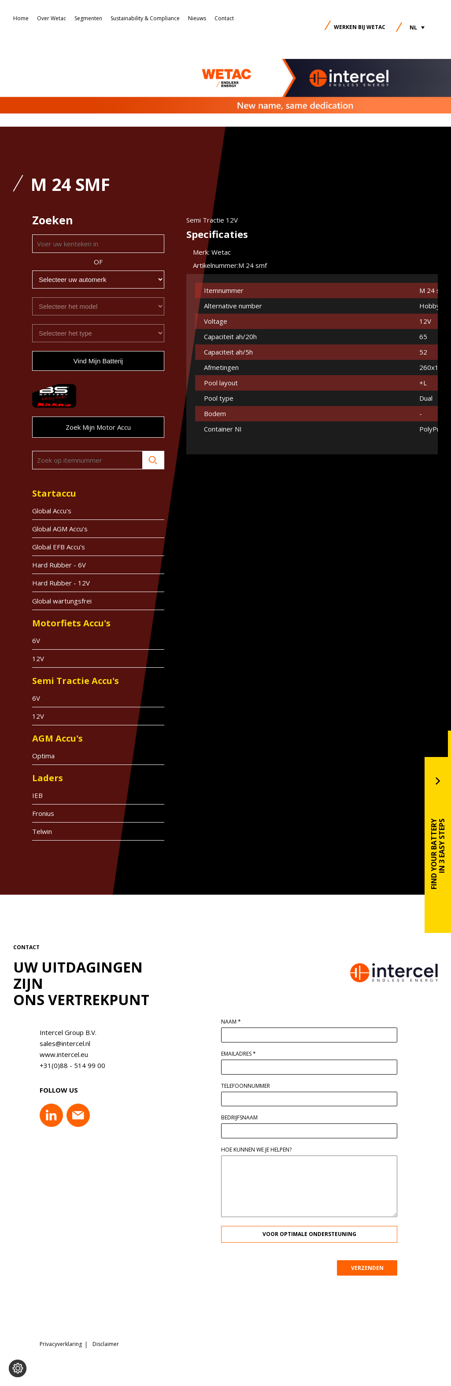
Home (21, 18)
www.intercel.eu (59, 1054)
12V (38, 658)
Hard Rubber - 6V (59, 564)
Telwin (42, 831)
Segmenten (88, 18)
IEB (37, 795)
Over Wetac (51, 18)
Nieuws (197, 18)
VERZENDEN (371, 1268)
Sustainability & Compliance (145, 18)
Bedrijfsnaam (244, 1117)
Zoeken (153, 460)
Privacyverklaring (61, 1344)
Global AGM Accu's (60, 528)
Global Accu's (51, 510)
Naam (235, 1021)
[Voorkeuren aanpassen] (17, 1368)
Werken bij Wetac (359, 27)
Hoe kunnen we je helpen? (261, 1149)
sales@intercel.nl (60, 1043)
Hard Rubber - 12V (61, 582)
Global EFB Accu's (58, 546)
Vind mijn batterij (98, 361)
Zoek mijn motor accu (98, 427)
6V (36, 640)
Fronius (43, 813)
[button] (417, 27)
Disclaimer (105, 1344)
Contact (224, 18)
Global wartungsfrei (62, 600)
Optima (43, 755)
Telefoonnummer (250, 1086)
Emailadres (243, 1054)
